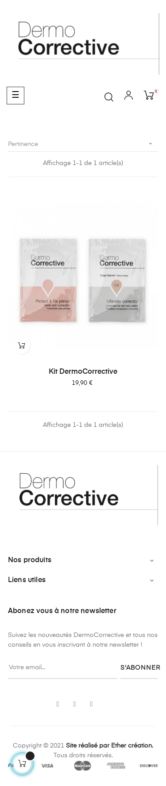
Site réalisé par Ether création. (109, 746)
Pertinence (83, 144)
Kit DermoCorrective (83, 372)
